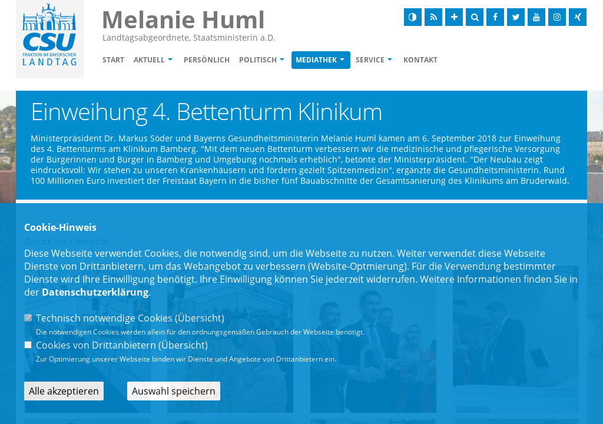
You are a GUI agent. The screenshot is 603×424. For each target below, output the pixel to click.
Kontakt (420, 60)
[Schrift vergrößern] (454, 17)
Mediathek (316, 60)
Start (113, 60)
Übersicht (199, 318)
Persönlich (207, 60)
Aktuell (149, 60)
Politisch (258, 60)
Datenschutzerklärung (95, 292)
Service (370, 60)
